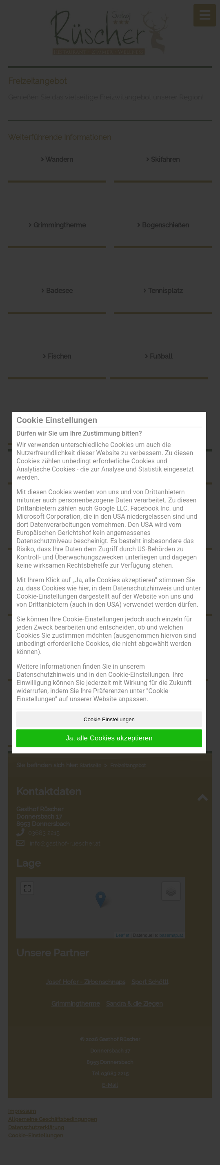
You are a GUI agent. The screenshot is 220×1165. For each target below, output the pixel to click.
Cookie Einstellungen (109, 719)
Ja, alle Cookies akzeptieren (109, 738)
